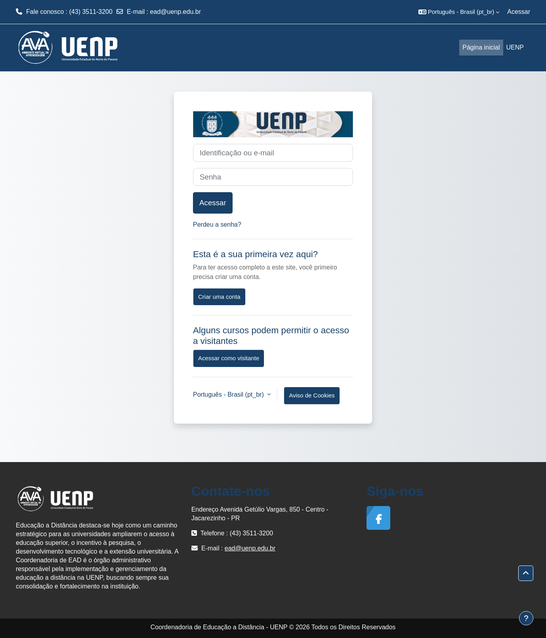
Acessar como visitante (228, 358)
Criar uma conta (219, 296)
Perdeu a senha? (217, 224)
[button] (459, 12)
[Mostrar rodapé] (526, 618)
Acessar (518, 11)
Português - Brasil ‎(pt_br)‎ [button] (229, 394)
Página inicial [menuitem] (481, 47)
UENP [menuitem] (515, 47)
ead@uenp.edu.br (175, 11)
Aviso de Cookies (312, 395)
